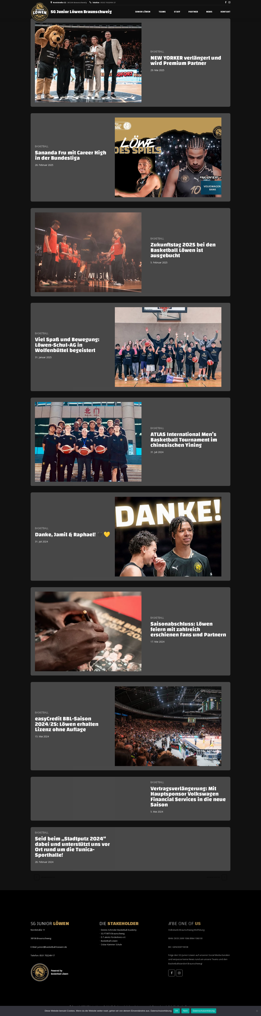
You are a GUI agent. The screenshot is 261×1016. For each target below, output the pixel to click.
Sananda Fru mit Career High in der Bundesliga (70, 155)
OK (176, 1011)
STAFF (177, 12)
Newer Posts (48, 877)
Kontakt (225, 12)
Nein (185, 1011)
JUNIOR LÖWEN (142, 12)
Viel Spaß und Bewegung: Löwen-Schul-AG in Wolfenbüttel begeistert (67, 349)
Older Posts (213, 877)
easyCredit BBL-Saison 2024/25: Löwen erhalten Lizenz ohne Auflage (66, 728)
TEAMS (162, 12)
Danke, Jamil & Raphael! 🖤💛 (72, 539)
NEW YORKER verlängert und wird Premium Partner (185, 60)
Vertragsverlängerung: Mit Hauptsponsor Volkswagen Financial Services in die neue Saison (188, 801)
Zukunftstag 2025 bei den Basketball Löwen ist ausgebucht (183, 254)
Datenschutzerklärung (160, 1011)
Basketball (157, 51)
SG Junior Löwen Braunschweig (81, 12)
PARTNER (193, 12)
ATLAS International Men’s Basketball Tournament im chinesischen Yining (183, 444)
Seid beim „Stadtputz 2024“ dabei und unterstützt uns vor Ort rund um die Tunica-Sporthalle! (72, 851)
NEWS (209, 12)
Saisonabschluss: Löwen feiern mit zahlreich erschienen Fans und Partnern (188, 634)
